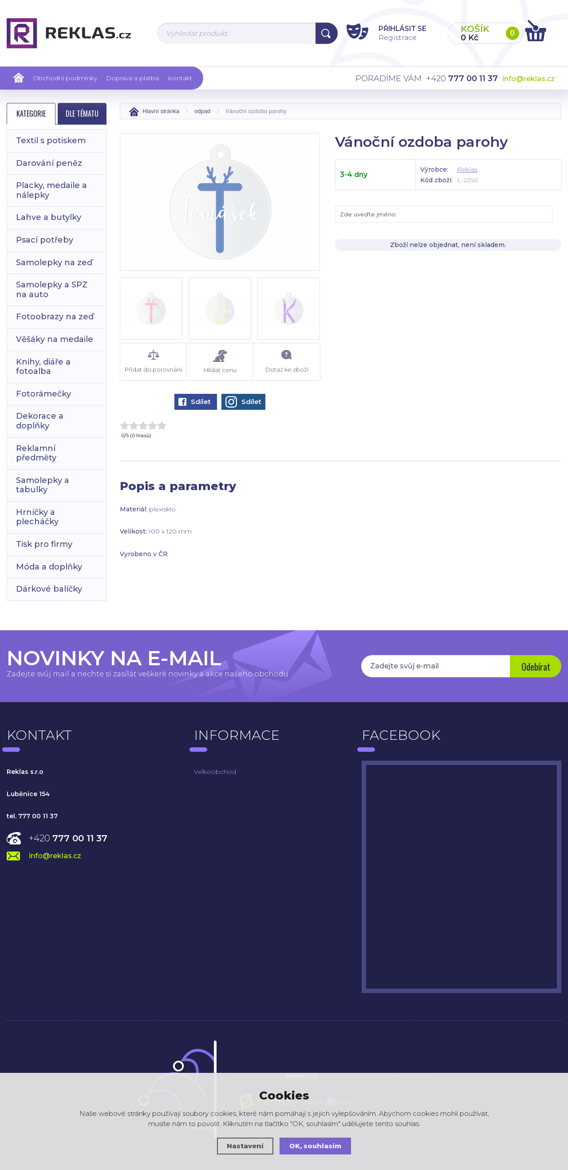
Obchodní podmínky (65, 78)
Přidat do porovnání (153, 361)
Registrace (392, 37)
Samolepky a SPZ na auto (51, 289)
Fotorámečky (43, 394)
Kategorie (31, 113)
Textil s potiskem (51, 140)
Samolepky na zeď (54, 262)
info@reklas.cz (528, 79)
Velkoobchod (215, 772)
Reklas (467, 169)
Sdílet (194, 401)
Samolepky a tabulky (42, 485)
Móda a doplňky (49, 567)
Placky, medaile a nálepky (51, 190)
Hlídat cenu (219, 361)
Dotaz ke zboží (286, 361)
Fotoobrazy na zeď (55, 317)
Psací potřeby (44, 240)
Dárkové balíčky (49, 589)
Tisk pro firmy (44, 544)
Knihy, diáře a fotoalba (43, 367)
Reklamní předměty (36, 453)
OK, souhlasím (315, 1146)
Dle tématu (82, 113)
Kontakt (180, 78)
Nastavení (245, 1146)
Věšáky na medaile (54, 339)
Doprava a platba (132, 78)
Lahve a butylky (48, 217)
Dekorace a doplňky (39, 421)
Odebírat (535, 667)
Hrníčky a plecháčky (37, 517)
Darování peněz (49, 163)
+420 (68, 838)
